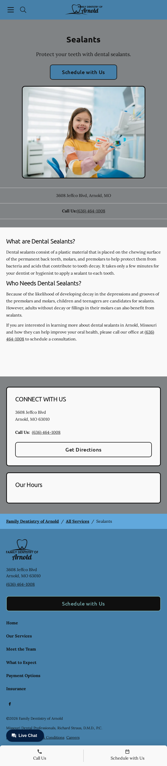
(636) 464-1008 (91, 210)
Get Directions (83, 449)
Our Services (19, 635)
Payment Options (23, 675)
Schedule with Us (83, 72)
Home (12, 622)
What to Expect (21, 662)
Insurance (16, 688)
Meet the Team (21, 649)
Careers (73, 737)
